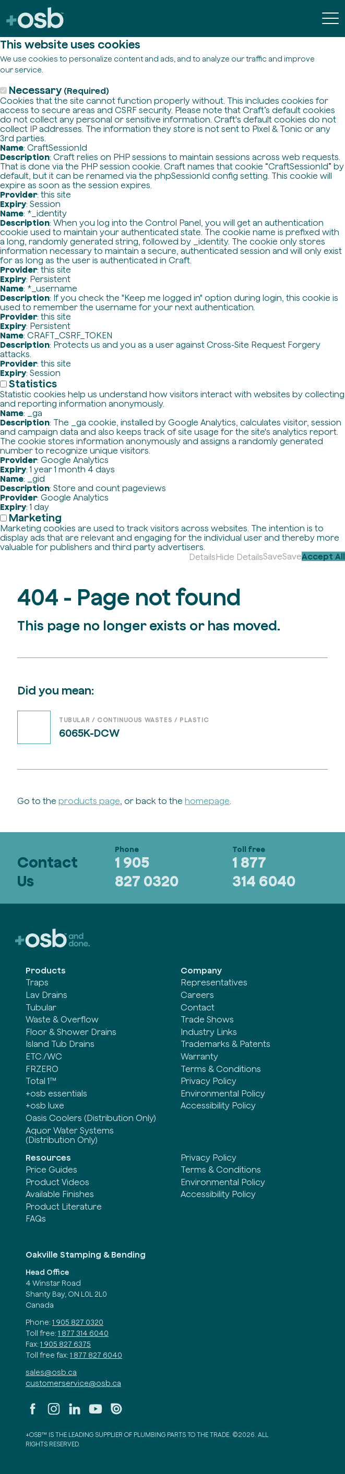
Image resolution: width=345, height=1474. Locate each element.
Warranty (199, 1056)
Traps (37, 982)
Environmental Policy (223, 1093)
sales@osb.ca (51, 1372)
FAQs (36, 1218)
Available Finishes (60, 1194)
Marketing (35, 517)
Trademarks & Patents (225, 1044)
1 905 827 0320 (147, 872)
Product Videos (57, 1182)
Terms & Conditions (221, 1069)
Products (46, 970)
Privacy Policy (208, 1081)
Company (201, 970)
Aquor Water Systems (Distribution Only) (70, 1135)
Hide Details (239, 557)
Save (272, 556)
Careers (197, 995)
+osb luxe (45, 1105)
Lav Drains (46, 995)
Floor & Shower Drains (71, 1032)
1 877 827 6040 (96, 1355)
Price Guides (51, 1169)
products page (89, 801)
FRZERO (42, 1069)
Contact (198, 1007)
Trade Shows (207, 1019)
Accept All (323, 556)
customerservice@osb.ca (73, 1383)
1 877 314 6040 (263, 872)
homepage (207, 801)
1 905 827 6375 (65, 1344)
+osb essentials (56, 1093)
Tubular (41, 1007)
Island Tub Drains (60, 1044)
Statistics (33, 383)
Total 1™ (41, 1081)
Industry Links (209, 1032)
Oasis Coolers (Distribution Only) (91, 1118)
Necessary (59, 90)
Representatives (214, 982)
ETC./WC (44, 1056)
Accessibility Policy (218, 1105)
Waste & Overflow (62, 1019)
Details (202, 557)
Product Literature (64, 1206)
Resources (48, 1157)
